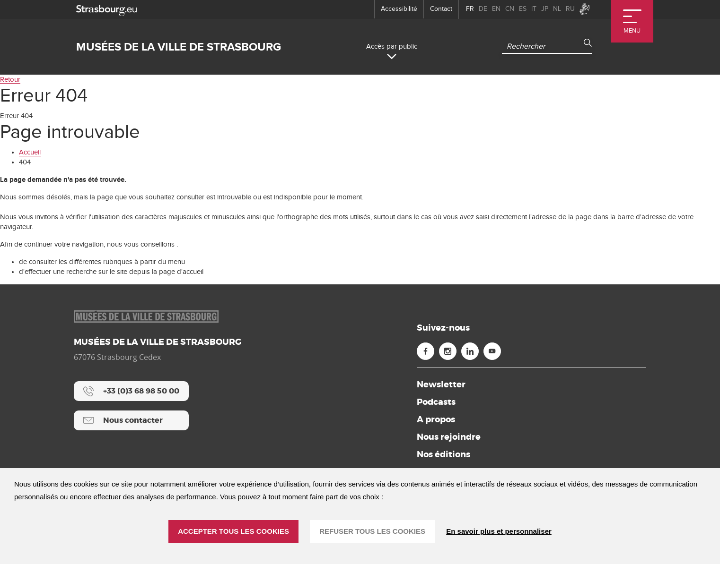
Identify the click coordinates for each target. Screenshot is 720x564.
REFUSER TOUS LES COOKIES (372, 531)
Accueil (30, 152)
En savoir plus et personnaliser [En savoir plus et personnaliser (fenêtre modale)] (499, 531)
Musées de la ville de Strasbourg (178, 47)
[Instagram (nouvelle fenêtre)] (448, 351)
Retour (10, 80)
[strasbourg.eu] (106, 9)
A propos (436, 419)
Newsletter (441, 384)
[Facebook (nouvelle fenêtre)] (425, 351)
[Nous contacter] (131, 420)
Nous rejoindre (449, 437)
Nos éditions (443, 454)
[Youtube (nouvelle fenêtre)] (492, 351)
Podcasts (436, 402)
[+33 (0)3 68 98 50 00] (131, 391)
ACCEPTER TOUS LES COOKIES (233, 531)
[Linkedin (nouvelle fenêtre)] (470, 351)
